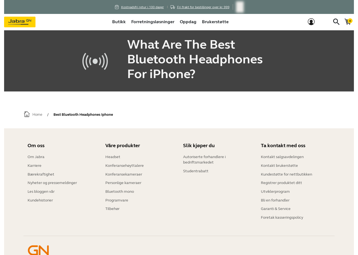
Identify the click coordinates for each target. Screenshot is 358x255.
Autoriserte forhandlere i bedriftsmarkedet (204, 160)
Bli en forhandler (275, 197)
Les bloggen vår (41, 189)
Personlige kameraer (123, 181)
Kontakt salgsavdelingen (282, 157)
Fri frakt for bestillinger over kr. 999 (203, 7)
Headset (112, 157)
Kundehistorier (40, 197)
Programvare (116, 197)
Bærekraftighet (41, 173)
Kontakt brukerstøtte (279, 165)
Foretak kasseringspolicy (282, 214)
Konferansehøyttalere (124, 165)
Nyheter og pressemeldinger (52, 181)
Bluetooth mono (119, 189)
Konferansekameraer (123, 173)
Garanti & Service (276, 206)
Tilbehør (112, 206)
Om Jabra (36, 157)
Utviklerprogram (275, 189)
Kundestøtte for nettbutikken (286, 173)
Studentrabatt (195, 170)
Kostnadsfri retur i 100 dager (142, 7)
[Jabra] (19, 22)
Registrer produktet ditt (281, 181)
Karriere (34, 165)
